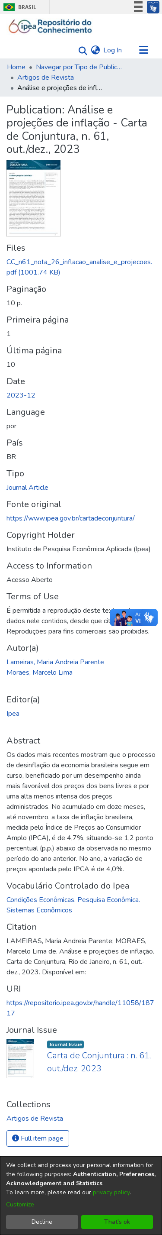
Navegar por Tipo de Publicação (79, 67)
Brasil (18, 7)
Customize (20, 1204)
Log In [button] (113, 50)
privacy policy (111, 1192)
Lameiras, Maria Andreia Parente (55, 662)
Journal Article (27, 487)
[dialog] (81, 1195)
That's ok (117, 1222)
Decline (42, 1222)
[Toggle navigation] (143, 50)
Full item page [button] (38, 1138)
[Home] (50, 26)
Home (16, 67)
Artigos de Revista (45, 77)
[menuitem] (95, 50)
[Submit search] (80, 50)
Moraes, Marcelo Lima (39, 672)
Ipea (12, 713)
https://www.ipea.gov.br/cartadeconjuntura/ (70, 518)
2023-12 (20, 395)
